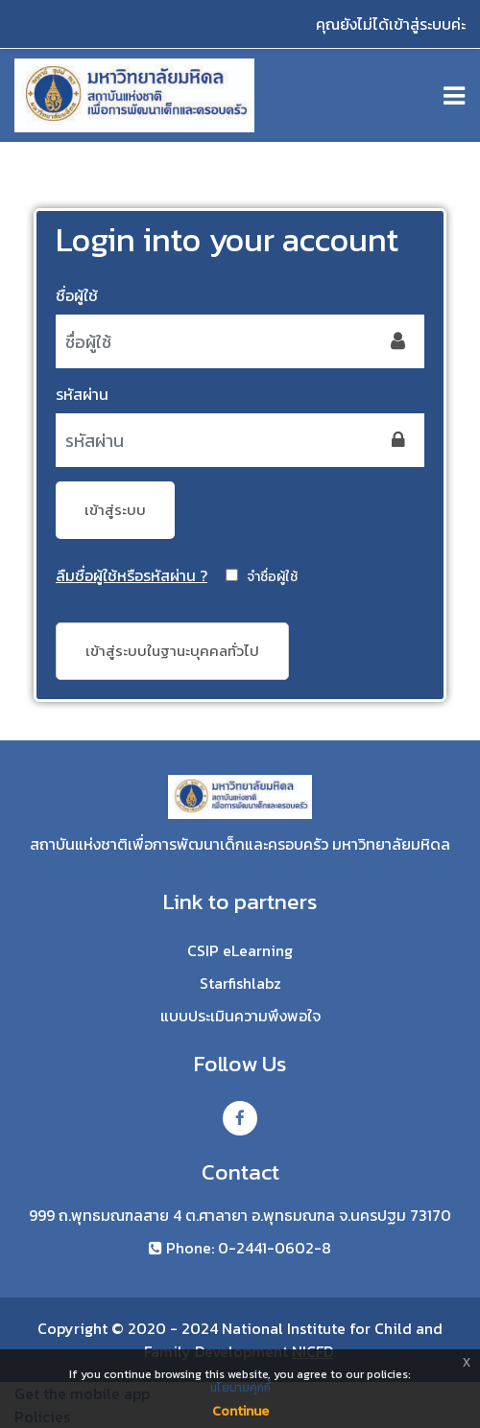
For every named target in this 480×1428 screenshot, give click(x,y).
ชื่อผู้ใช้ (77, 295)
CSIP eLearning (240, 951)
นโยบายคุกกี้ (240, 1387)
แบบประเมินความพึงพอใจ (240, 1016)
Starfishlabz (240, 983)
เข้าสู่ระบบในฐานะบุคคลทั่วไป (172, 651)
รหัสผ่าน (82, 394)
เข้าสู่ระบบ (115, 510)
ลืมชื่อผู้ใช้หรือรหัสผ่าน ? (131, 575)
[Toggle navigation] (454, 96)
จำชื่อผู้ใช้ (272, 577)
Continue (240, 1411)
